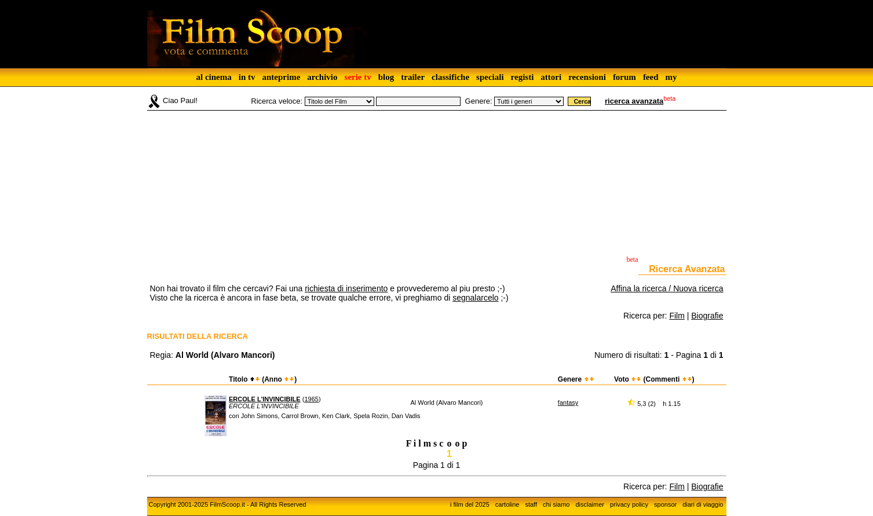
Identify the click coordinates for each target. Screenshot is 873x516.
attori (550, 77)
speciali (490, 77)
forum (624, 77)
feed (651, 77)
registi (522, 77)
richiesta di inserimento (346, 288)
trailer (413, 77)
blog (386, 77)
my (671, 77)
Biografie (707, 315)
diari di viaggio (702, 504)
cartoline (507, 504)
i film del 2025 (470, 504)
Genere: (478, 101)
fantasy (568, 402)
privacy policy (629, 504)
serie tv (358, 77)
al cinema (213, 77)
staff (531, 504)
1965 (311, 399)
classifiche (450, 77)
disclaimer (589, 504)
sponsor (665, 504)
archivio (322, 77)
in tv (247, 77)
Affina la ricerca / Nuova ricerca (667, 288)
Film (676, 315)
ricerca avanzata (634, 101)
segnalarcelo (475, 297)
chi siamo (556, 504)
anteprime (281, 77)
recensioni (587, 77)
